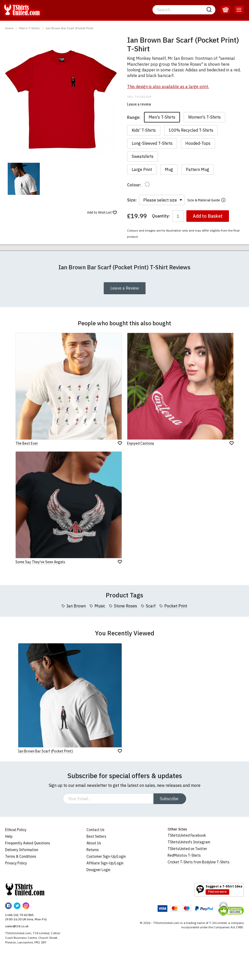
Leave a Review (124, 288)
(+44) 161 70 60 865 (19, 915)
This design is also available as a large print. (168, 86)
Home (9, 28)
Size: (132, 200)
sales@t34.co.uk (16, 926)
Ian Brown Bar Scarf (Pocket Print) (69, 28)
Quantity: (161, 216)
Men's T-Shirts (29, 28)
